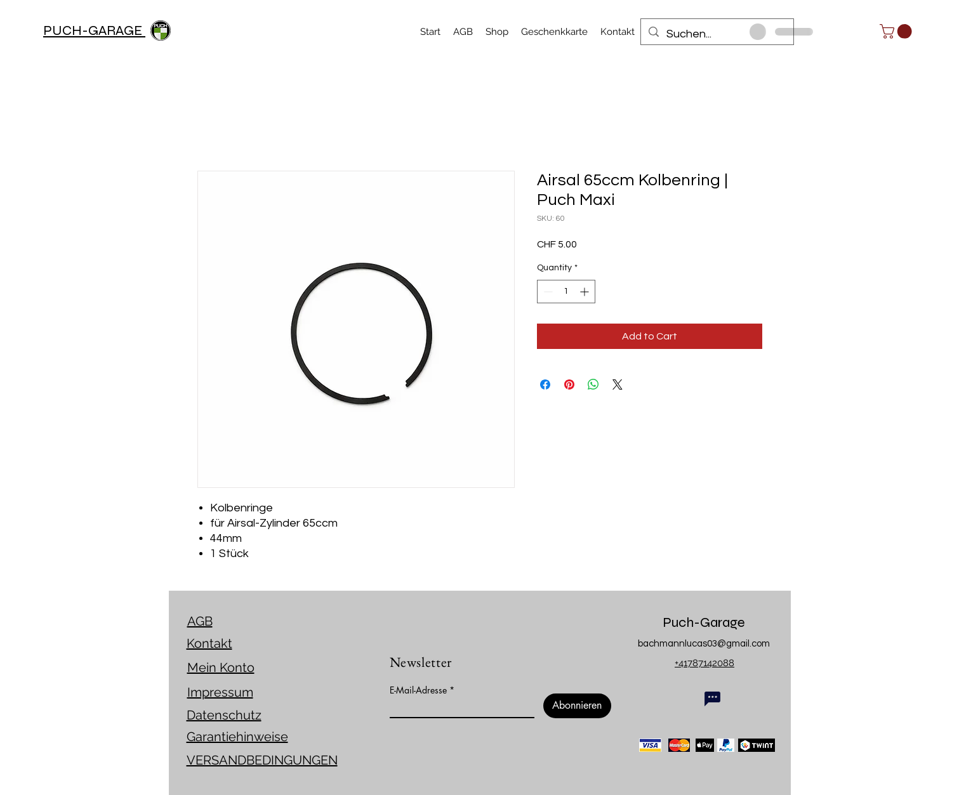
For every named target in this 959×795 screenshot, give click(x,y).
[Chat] (712, 698)
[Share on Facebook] (545, 384)
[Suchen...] (716, 34)
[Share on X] (617, 384)
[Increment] (585, 291)
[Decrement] (547, 291)
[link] (897, 31)
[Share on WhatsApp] (593, 384)
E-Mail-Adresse (418, 690)
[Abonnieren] (577, 705)
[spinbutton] (566, 291)
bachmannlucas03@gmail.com (704, 643)
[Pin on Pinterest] (569, 384)
